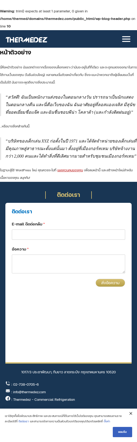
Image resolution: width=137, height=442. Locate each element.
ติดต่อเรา (24, 421)
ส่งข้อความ (110, 283)
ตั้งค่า (107, 421)
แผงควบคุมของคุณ (70, 170)
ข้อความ (20, 249)
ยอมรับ (122, 432)
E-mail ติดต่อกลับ (28, 224)
